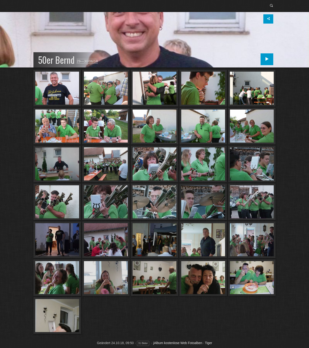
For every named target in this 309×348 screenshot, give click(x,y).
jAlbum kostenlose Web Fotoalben (177, 343)
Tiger (208, 343)
